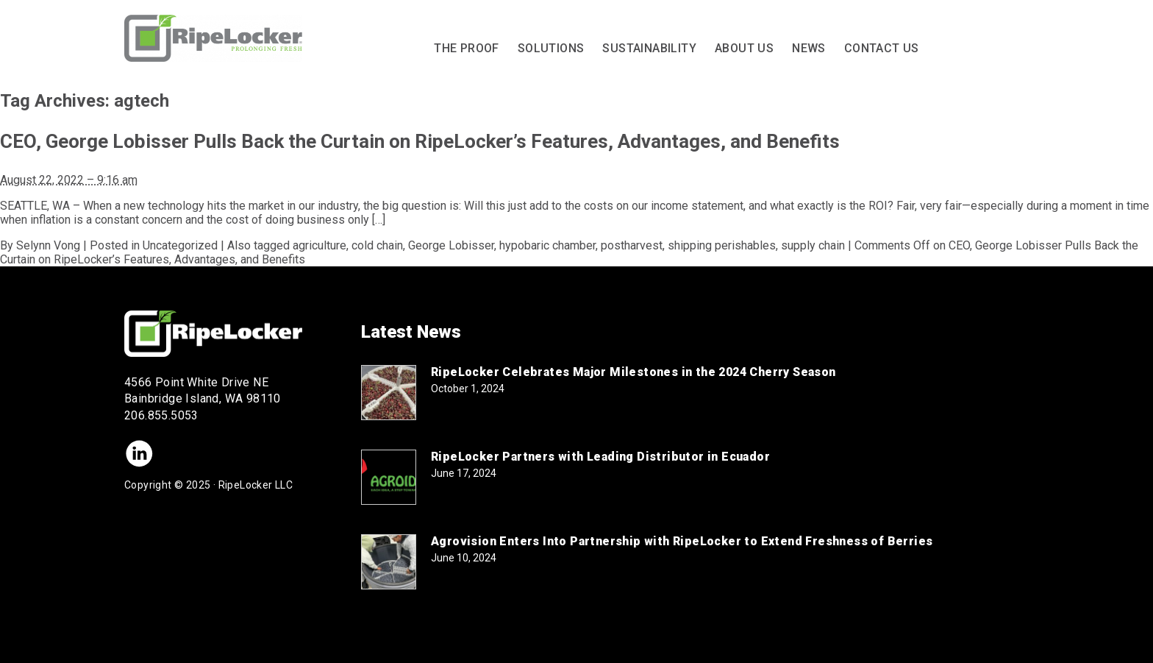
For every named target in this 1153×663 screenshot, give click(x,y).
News (809, 48)
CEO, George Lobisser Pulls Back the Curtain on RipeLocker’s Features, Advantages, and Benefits (420, 141)
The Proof (466, 48)
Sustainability (649, 48)
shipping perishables (722, 245)
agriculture (319, 245)
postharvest (632, 245)
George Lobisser (451, 245)
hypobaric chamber (547, 245)
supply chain (813, 245)
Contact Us (881, 48)
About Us (744, 48)
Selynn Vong (48, 245)
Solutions (551, 48)
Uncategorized (180, 245)
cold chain (377, 245)
